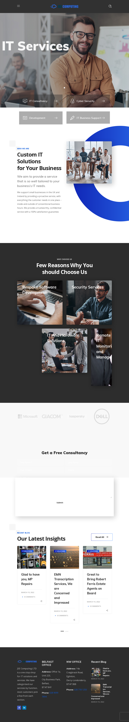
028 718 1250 (80, 689)
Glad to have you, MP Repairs (30, 579)
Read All (102, 537)
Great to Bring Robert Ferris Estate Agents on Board (96, 583)
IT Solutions (27, 551)
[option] (27, 418)
